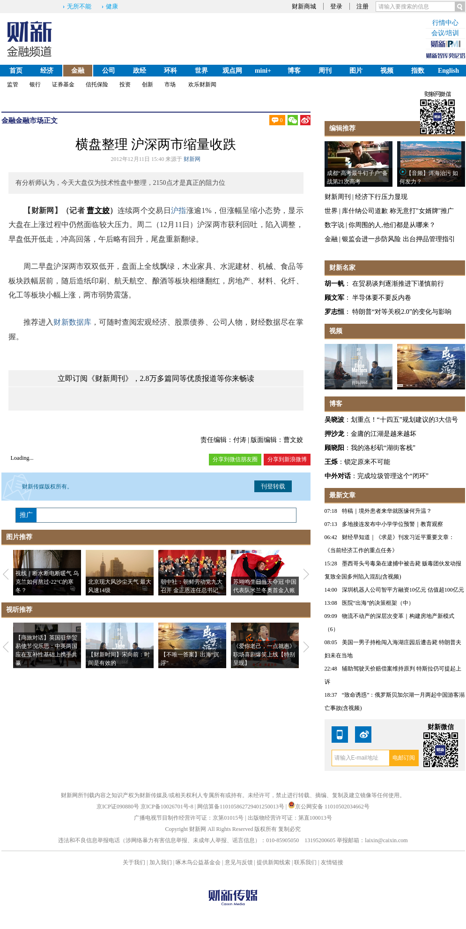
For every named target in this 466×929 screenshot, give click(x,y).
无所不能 (79, 6)
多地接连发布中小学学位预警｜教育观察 (392, 524)
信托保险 (97, 84)
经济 (46, 70)
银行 (35, 84)
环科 (170, 70)
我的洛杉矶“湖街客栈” (383, 447)
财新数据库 (72, 322)
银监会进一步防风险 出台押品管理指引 (398, 239)
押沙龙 (334, 433)
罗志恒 (334, 311)
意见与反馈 (239, 862)
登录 (336, 6)
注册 (362, 6)
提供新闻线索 (273, 862)
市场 (170, 84)
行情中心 (445, 22)
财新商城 (304, 6)
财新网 (192, 159)
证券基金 (63, 84)
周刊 (325, 70)
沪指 (178, 210)
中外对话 (338, 476)
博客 (294, 70)
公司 (108, 70)
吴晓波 (334, 419)
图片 (355, 70)
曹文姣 (98, 210)
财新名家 (342, 267)
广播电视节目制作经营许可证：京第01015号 (189, 818)
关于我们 (134, 862)
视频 (386, 70)
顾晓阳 (334, 447)
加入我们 (160, 862)
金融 (77, 70)
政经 (139, 70)
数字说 (334, 224)
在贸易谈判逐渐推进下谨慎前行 (398, 283)
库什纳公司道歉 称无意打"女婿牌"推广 (398, 210)
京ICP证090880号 (117, 806)
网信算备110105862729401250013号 (241, 806)
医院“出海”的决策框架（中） (378, 603)
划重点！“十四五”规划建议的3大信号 (404, 419)
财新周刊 (338, 196)
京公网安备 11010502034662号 (329, 806)
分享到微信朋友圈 (235, 459)
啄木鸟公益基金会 (199, 862)
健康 (112, 6)
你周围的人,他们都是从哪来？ (392, 224)
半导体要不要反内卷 (381, 297)
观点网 (232, 70)
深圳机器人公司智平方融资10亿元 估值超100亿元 (403, 589)
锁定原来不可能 (367, 461)
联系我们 (305, 862)
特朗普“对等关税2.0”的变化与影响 (401, 311)
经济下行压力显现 (381, 196)
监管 (12, 84)
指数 (417, 70)
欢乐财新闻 (202, 84)
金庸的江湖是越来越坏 (383, 433)
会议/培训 (445, 33)
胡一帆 (334, 283)
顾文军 (334, 297)
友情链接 (332, 862)
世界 (201, 70)
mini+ (263, 70)
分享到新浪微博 (287, 459)
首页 (15, 70)
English (448, 70)
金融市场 (29, 120)
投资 (125, 84)
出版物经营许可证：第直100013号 (290, 818)
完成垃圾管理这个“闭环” (393, 476)
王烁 (331, 461)
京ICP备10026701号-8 (168, 806)
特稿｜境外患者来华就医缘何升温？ (387, 511)
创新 (147, 84)
